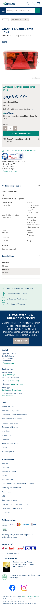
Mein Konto (6, 431)
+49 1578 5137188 (16, 384)
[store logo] (7, 3)
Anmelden (33, 3)
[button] (4, 60)
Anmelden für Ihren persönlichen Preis (19, 88)
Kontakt (4, 448)
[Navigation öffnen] (3, 11)
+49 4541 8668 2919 (12, 381)
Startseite (5, 20)
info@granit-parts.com (10, 171)
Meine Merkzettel (27, 3)
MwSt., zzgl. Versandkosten (30, 596)
